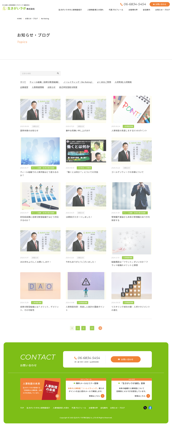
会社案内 (146, 9)
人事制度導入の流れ (95, 9)
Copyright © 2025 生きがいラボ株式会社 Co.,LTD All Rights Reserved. (86, 417)
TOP (22, 407)
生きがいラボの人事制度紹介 (70, 9)
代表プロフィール (116, 9)
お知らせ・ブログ (162, 9)
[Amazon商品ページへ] (40, 389)
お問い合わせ (159, 4)
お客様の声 (133, 9)
